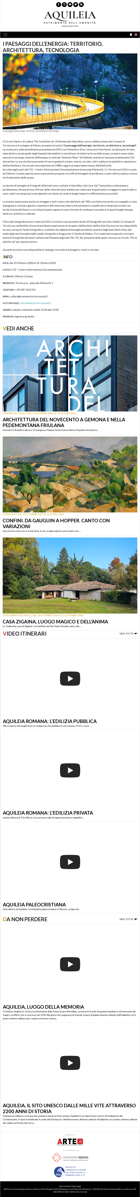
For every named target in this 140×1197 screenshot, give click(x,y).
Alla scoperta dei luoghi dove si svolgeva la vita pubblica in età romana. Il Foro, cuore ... (47, 725)
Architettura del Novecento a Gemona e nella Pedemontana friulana (64, 422)
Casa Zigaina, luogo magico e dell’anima (55, 621)
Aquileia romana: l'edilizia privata (48, 813)
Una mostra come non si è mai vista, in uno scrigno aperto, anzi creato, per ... (42, 530)
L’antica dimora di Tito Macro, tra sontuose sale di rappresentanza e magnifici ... (43, 817)
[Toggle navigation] (6, 35)
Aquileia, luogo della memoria (43, 1007)
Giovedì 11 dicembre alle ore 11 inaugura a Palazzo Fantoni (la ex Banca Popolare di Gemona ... (51, 430)
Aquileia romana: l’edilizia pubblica (50, 721)
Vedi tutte (128, 633)
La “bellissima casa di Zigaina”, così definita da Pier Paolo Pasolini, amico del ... (42, 626)
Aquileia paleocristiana (34, 904)
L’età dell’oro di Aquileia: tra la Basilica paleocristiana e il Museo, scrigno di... (41, 909)
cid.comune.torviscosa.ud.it (35, 303)
